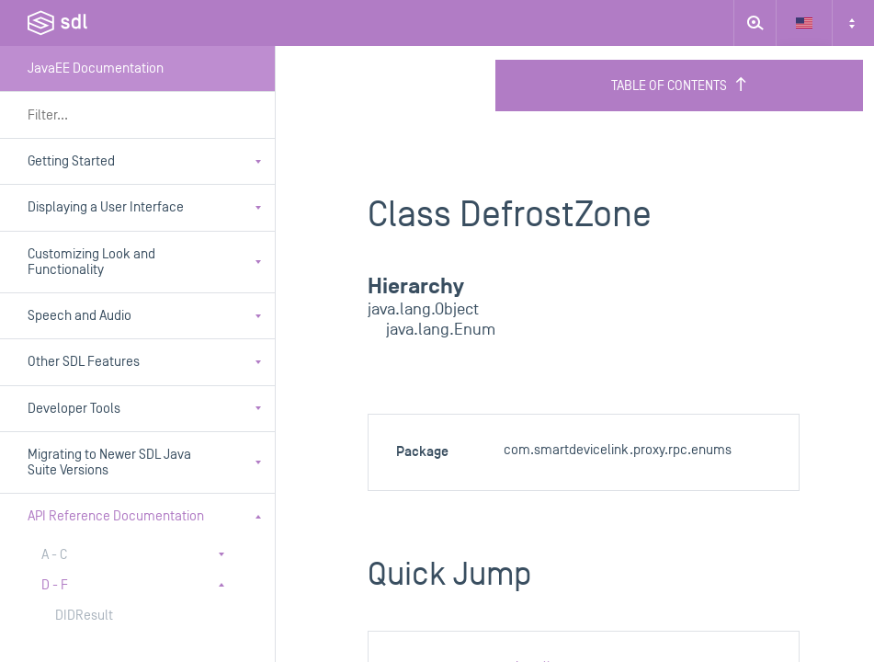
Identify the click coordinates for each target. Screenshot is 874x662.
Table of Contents (679, 85)
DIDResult (84, 615)
